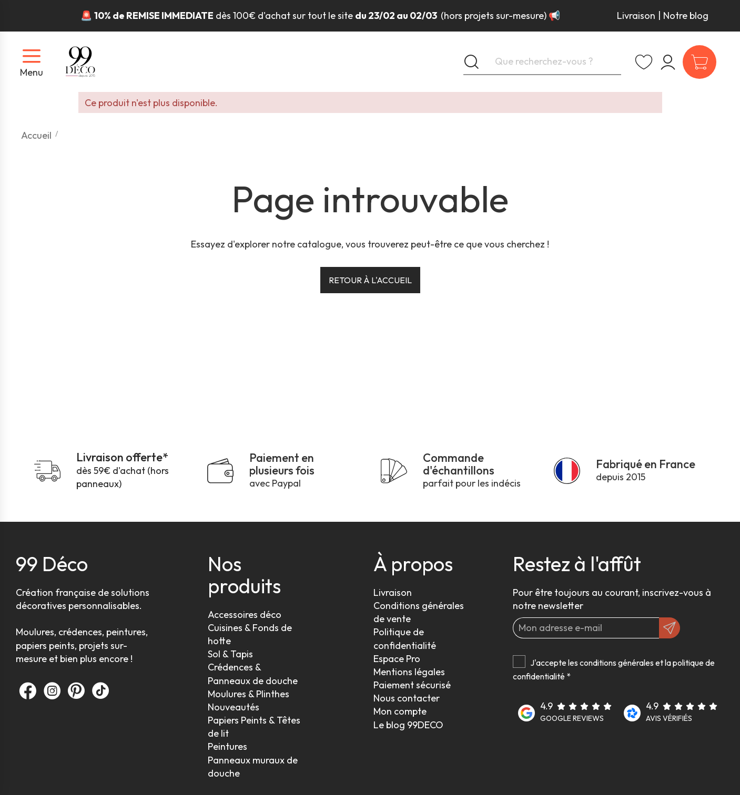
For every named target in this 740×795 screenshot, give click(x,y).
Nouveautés (233, 707)
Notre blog (685, 15)
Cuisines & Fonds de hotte (250, 634)
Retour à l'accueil (370, 280)
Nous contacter (406, 698)
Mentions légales (409, 672)
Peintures (227, 746)
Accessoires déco (244, 614)
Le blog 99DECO (408, 725)
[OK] (669, 627)
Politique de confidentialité (404, 638)
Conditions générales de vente (418, 612)
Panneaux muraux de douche (253, 766)
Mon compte (400, 711)
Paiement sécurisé (412, 685)
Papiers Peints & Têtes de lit (254, 726)
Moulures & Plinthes (248, 694)
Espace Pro (396, 659)
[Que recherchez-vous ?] (542, 62)
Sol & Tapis (230, 654)
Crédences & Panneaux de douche (253, 673)
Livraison (636, 15)
